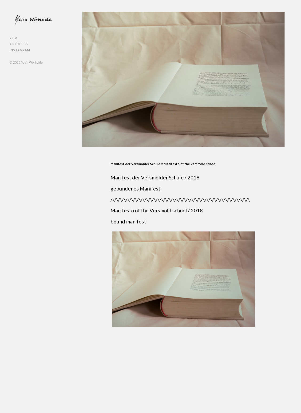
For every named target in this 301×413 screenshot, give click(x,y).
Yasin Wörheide (32, 62)
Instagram (19, 50)
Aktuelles (18, 44)
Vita (13, 38)
